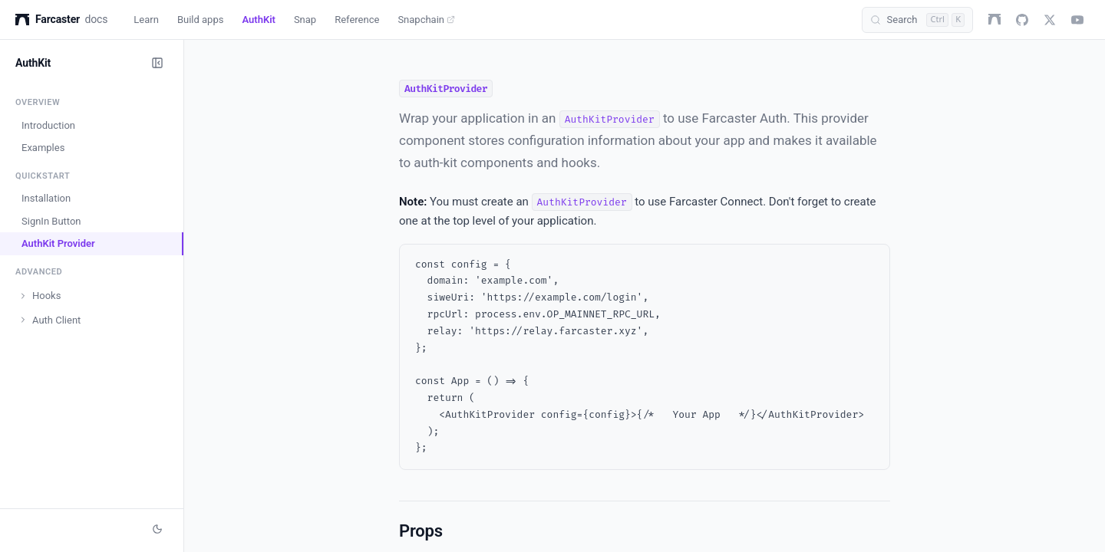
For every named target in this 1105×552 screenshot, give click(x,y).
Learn (146, 19)
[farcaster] (994, 20)
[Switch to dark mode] (157, 529)
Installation (46, 198)
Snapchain (426, 19)
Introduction (48, 125)
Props (421, 530)
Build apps (200, 19)
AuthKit (258, 19)
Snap (305, 19)
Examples (42, 147)
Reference (357, 19)
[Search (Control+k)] (917, 20)
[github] (1022, 20)
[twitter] (1049, 20)
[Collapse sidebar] (157, 63)
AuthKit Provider (58, 243)
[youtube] (1077, 20)
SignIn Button (51, 221)
